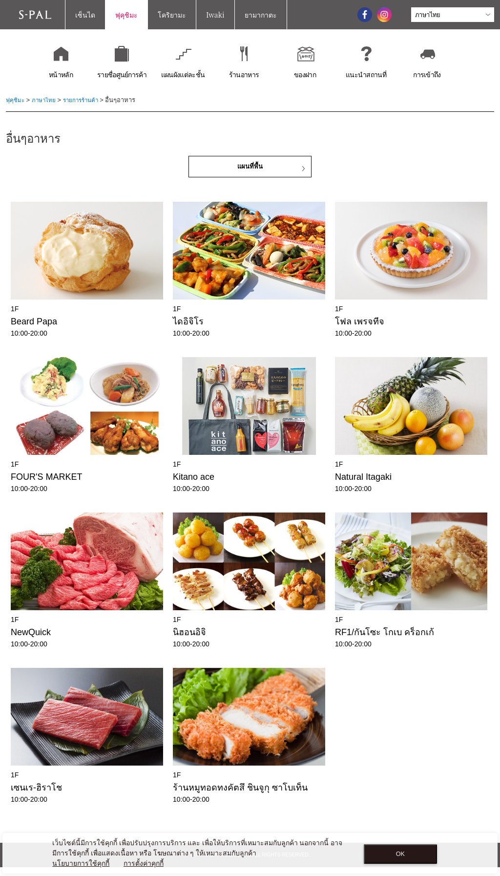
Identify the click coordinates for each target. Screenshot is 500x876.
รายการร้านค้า (89, 100)
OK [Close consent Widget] (400, 854)
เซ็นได (85, 15)
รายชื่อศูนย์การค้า (121, 74)
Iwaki (215, 15)
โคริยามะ (172, 15)
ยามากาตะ (261, 15)
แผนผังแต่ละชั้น (183, 74)
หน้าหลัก (61, 74)
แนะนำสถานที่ (366, 74)
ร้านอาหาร (244, 74)
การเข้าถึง (426, 74)
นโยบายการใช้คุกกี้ (80, 863)
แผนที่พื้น (250, 173)
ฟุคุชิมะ (126, 15)
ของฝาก (305, 74)
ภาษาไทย (48, 100)
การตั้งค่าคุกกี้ (144, 863)
